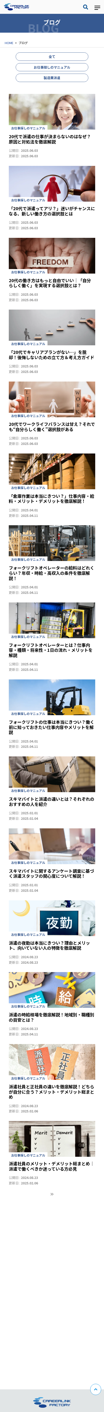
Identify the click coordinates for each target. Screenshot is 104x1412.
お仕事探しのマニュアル (52, 67)
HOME (9, 43)
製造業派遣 (52, 77)
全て (52, 56)
